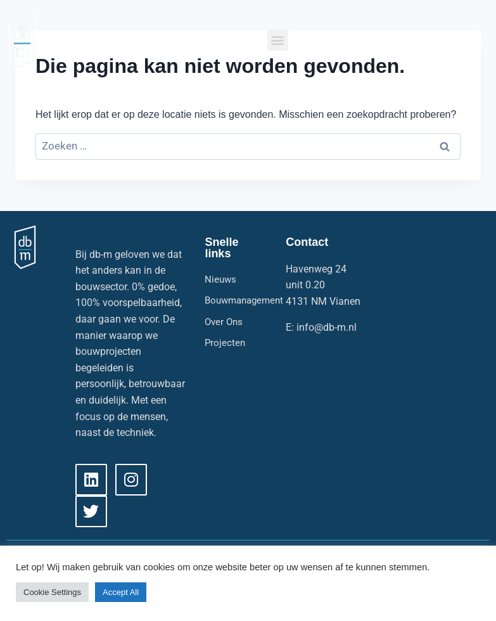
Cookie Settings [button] (52, 592)
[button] (277, 40)
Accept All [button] (121, 592)
